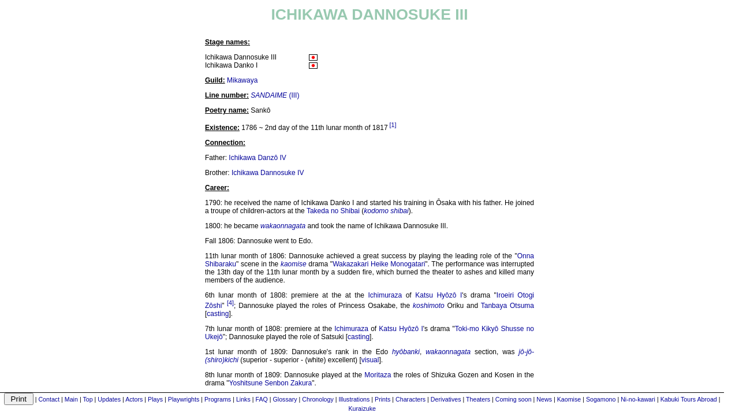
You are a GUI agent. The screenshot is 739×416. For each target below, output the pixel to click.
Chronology (318, 399)
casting (218, 314)
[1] (393, 124)
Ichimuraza (385, 295)
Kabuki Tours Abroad (688, 399)
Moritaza (377, 375)
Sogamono (601, 399)
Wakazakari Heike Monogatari (379, 264)
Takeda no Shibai (333, 211)
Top (87, 399)
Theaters (478, 399)
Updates (109, 399)
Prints (382, 399)
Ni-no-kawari (638, 399)
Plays (155, 399)
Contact (48, 399)
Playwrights (183, 399)
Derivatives (446, 399)
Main (71, 399)
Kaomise (569, 399)
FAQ (261, 399)
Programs (217, 399)
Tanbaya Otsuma (507, 306)
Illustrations (354, 399)
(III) (275, 95)
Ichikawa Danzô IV (257, 158)
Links (243, 399)
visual (370, 360)
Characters (410, 399)
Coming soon (513, 399)
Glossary (285, 399)
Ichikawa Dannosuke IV (268, 173)
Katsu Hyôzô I (438, 295)
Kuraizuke (362, 408)
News (544, 399)
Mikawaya (242, 80)
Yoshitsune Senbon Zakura (270, 383)
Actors (134, 399)
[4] (230, 302)
